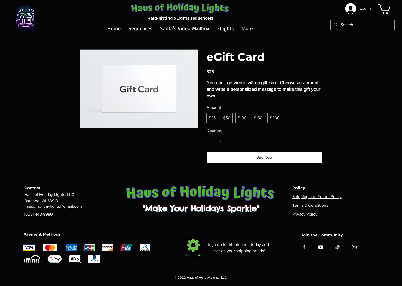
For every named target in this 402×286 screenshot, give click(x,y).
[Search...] (362, 25)
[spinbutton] (220, 142)
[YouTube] (321, 247)
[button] (384, 8)
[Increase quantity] (229, 142)
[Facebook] (304, 247)
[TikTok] (337, 247)
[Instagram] (354, 247)
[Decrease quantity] (211, 142)
